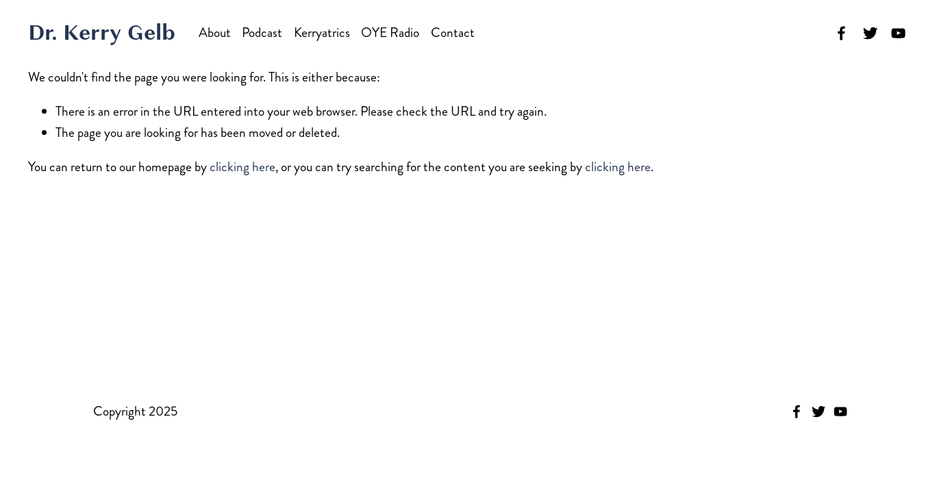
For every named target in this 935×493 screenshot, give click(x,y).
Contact (453, 32)
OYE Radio (390, 32)
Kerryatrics (322, 32)
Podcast (262, 32)
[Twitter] (870, 33)
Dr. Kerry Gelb (101, 32)
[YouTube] (898, 33)
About (215, 32)
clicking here (242, 166)
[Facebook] (841, 33)
